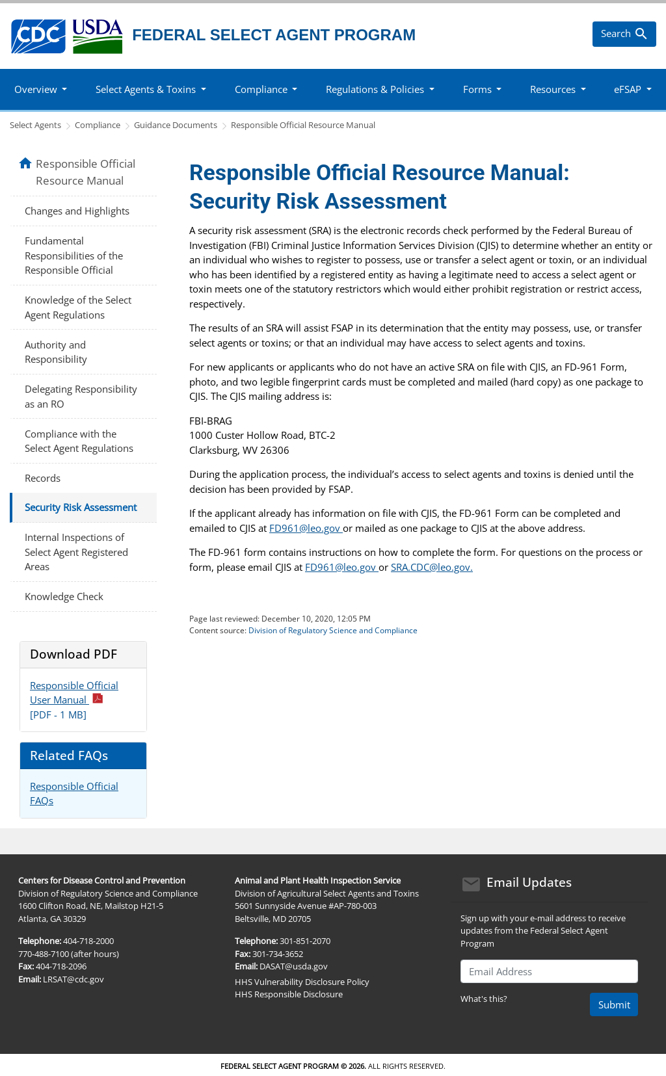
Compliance (97, 125)
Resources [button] (553, 89)
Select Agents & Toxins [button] (146, 89)
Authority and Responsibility (56, 352)
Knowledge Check (64, 596)
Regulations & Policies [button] (375, 89)
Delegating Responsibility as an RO (81, 396)
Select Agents (35, 125)
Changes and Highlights (77, 210)
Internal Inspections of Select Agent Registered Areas (76, 552)
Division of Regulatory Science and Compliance (333, 630)
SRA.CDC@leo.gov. (432, 566)
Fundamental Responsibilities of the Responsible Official (74, 255)
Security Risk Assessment (81, 507)
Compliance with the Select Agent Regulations (79, 441)
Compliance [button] (261, 89)
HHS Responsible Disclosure (289, 994)
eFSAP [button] (627, 89)
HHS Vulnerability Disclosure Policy (302, 982)
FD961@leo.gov (306, 527)
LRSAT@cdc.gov (73, 979)
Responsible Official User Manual (74, 700)
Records (42, 477)
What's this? (483, 998)
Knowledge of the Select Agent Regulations (78, 307)
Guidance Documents (175, 125)
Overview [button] (35, 89)
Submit (614, 1004)
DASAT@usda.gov (294, 966)
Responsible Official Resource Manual (303, 125)
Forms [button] (477, 89)
